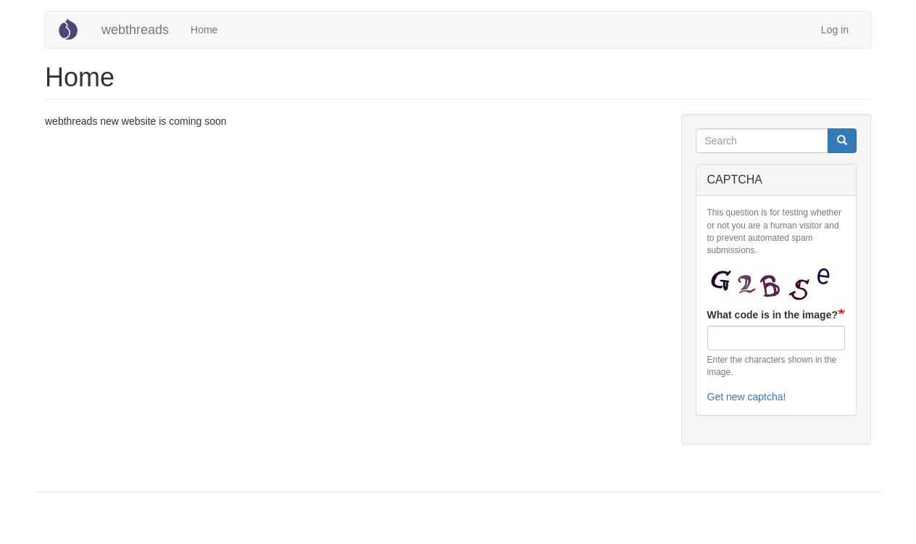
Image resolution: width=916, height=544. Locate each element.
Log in (835, 30)
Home (204, 30)
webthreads (135, 29)
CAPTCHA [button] (734, 179)
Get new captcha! (746, 397)
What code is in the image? (772, 315)
